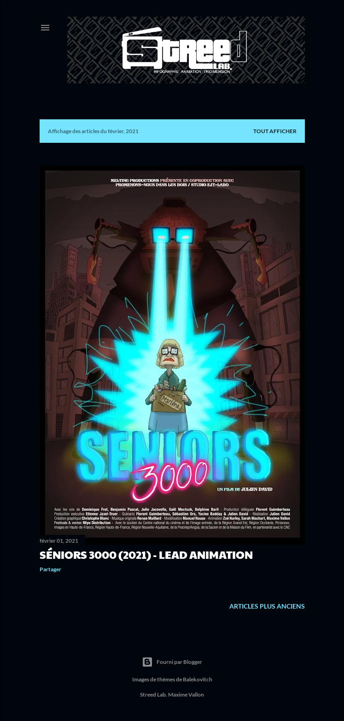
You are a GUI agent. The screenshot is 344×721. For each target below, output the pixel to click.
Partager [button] (50, 569)
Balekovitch (197, 679)
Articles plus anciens (267, 606)
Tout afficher (275, 131)
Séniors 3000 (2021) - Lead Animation (146, 554)
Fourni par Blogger (172, 662)
